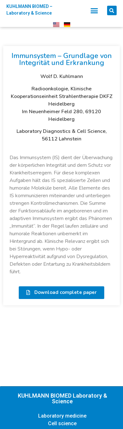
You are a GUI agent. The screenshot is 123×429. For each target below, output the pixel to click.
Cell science (62, 423)
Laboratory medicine (62, 416)
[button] (94, 10)
